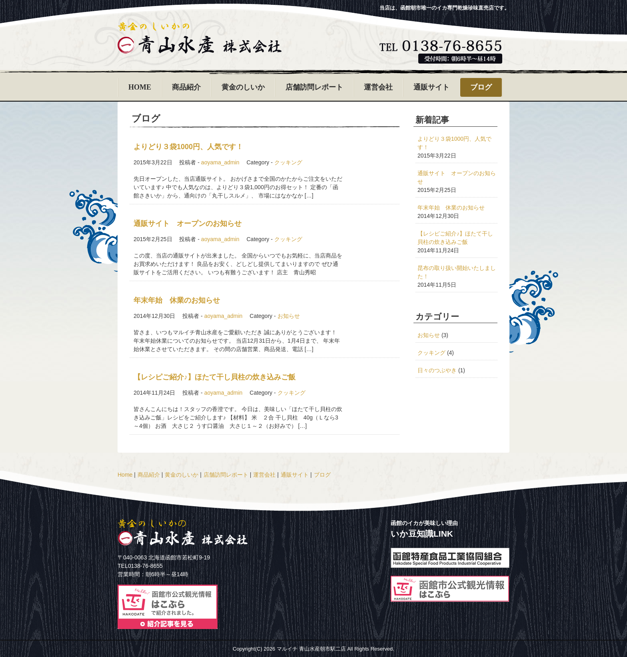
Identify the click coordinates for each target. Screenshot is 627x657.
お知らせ (289, 316)
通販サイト (431, 87)
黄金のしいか (243, 87)
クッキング (288, 162)
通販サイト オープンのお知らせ (188, 224)
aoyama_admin (220, 162)
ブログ (481, 87)
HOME (139, 87)
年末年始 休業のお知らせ (177, 300)
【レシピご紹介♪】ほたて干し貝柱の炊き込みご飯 (215, 377)
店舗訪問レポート (314, 87)
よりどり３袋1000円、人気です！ (188, 147)
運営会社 (378, 87)
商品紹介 (186, 87)
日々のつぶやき (437, 370)
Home (125, 474)
